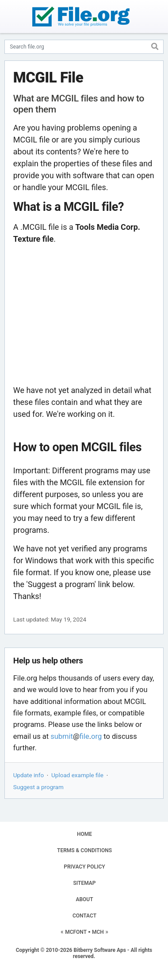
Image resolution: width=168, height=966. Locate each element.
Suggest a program (38, 786)
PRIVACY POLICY (84, 867)
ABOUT (84, 899)
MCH (98, 932)
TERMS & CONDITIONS (84, 850)
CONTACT (84, 916)
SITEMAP (84, 883)
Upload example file (77, 775)
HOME (84, 834)
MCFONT (76, 932)
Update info (28, 775)
